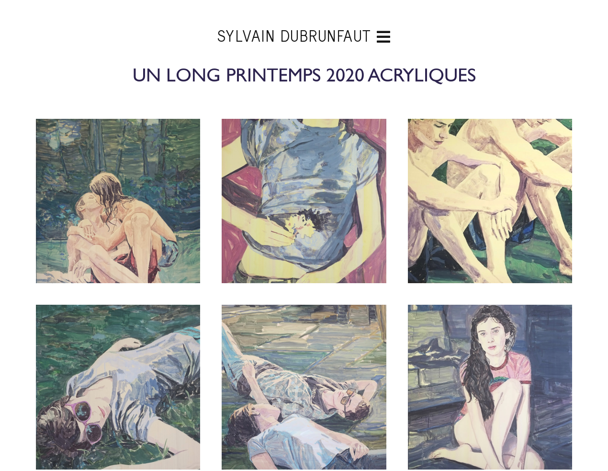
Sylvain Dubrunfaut (304, 36)
